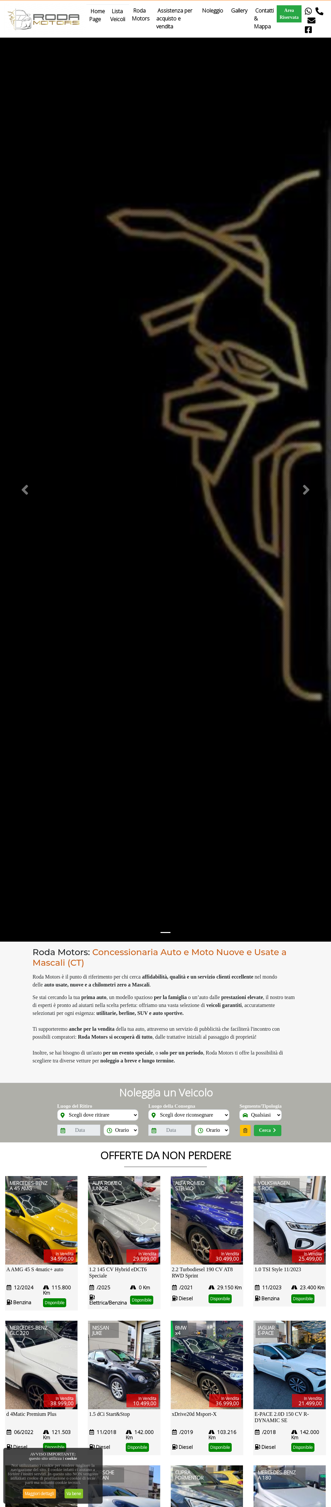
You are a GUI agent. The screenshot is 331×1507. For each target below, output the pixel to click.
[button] (25, 490)
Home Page (97, 15)
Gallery (239, 10)
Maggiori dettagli (39, 1493)
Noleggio (212, 10)
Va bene (74, 1493)
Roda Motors (141, 14)
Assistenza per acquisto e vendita (174, 18)
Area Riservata (289, 14)
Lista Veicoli (118, 15)
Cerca (267, 1130)
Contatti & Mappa (264, 18)
